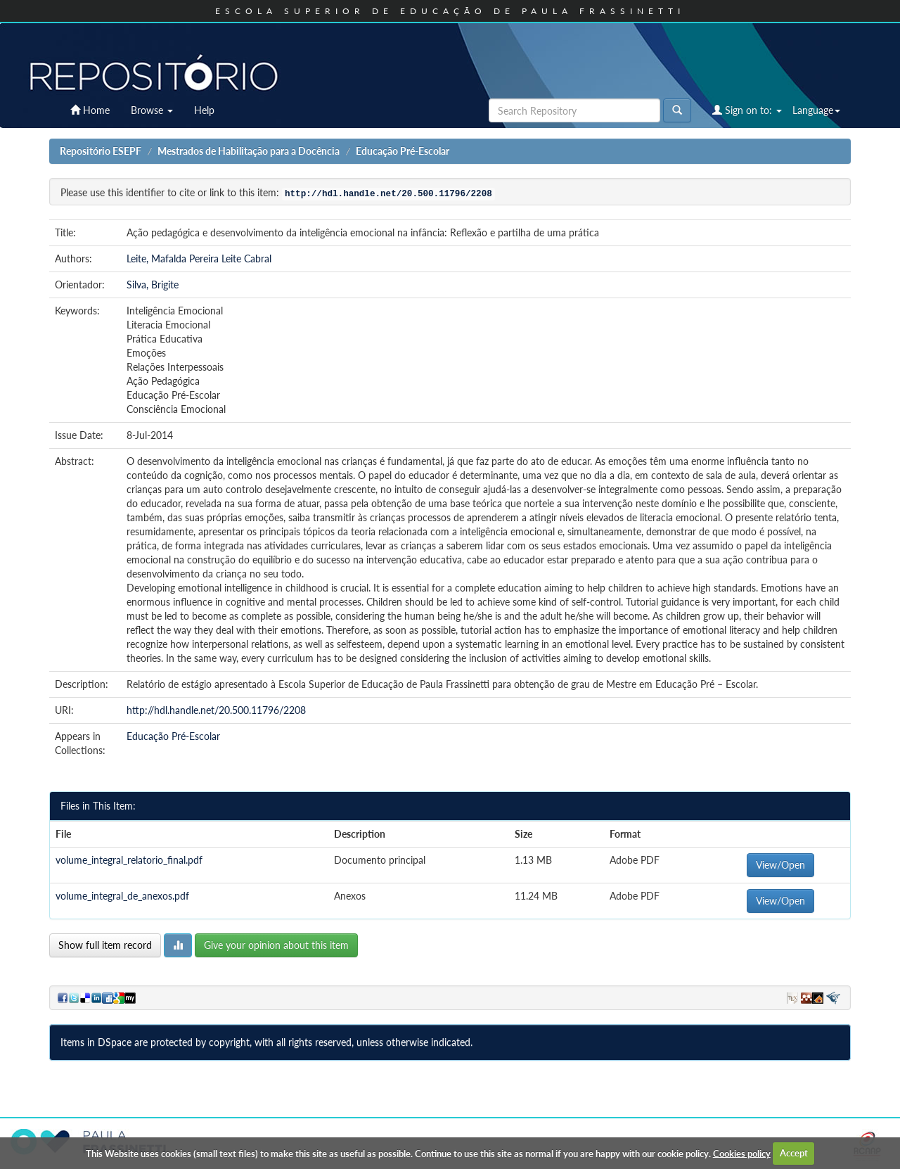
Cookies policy (742, 1152)
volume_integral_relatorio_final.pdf (129, 860)
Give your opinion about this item (276, 945)
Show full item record (105, 945)
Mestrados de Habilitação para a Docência (249, 151)
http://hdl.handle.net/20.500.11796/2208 (216, 710)
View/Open (780, 865)
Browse (152, 110)
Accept (794, 1152)
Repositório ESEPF (100, 151)
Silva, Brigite (153, 284)
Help (204, 110)
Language (816, 110)
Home (90, 110)
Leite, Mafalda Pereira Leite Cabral (199, 258)
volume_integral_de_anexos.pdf (122, 896)
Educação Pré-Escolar (402, 151)
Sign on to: (747, 110)
